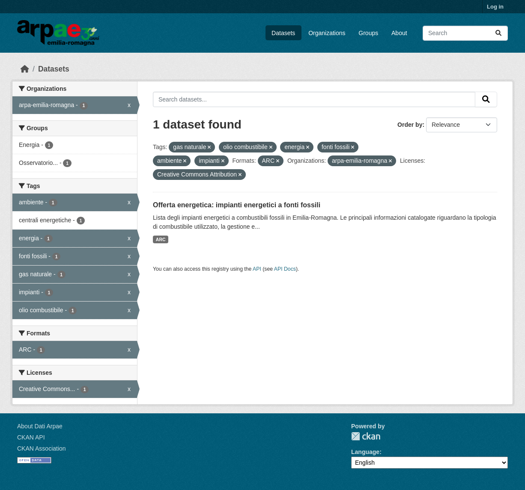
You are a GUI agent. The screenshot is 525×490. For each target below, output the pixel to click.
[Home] (25, 69)
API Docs (285, 269)
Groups (368, 33)
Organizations (326, 33)
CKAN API (31, 437)
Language (365, 451)
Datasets (283, 33)
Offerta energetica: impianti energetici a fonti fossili (236, 205)
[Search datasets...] (465, 33)
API (257, 269)
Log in (495, 6)
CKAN (365, 436)
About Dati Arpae (40, 426)
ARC (161, 239)
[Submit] (498, 33)
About (399, 33)
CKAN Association (41, 448)
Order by (409, 124)
